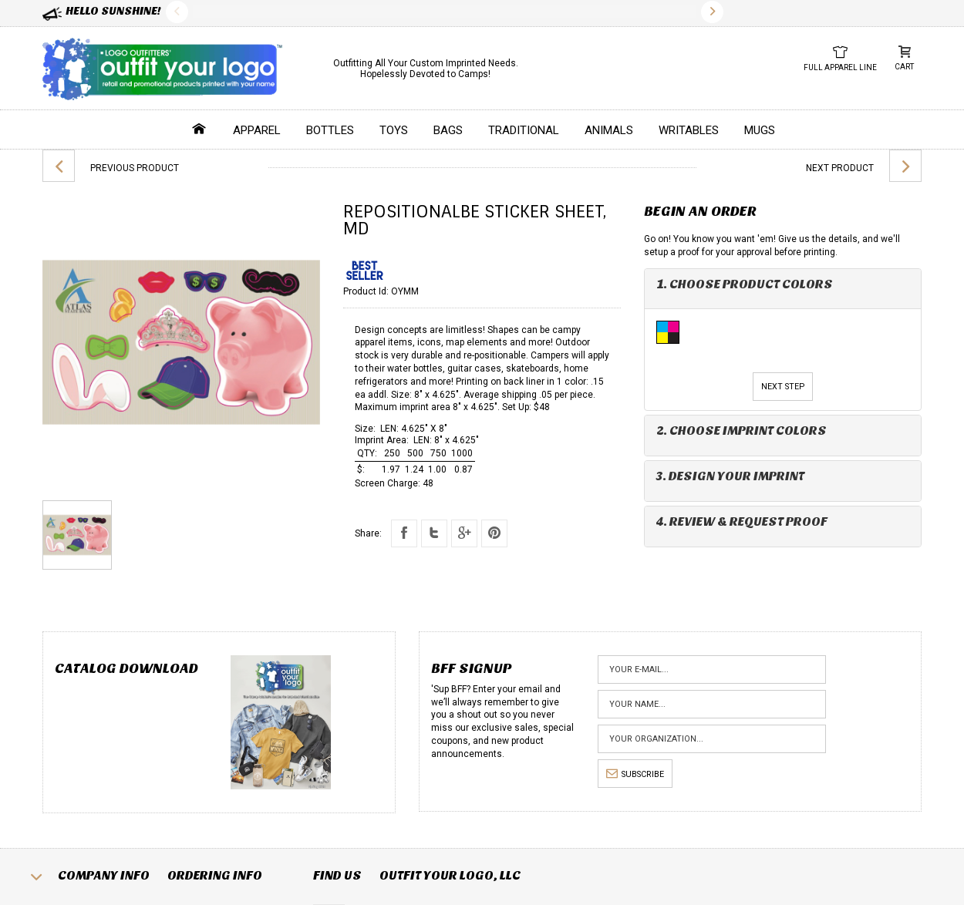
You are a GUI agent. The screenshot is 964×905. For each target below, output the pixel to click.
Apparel (257, 130)
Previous (177, 12)
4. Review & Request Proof (741, 521)
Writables (689, 130)
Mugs (759, 130)
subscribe (635, 774)
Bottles (330, 130)
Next (712, 12)
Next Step (782, 387)
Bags (448, 130)
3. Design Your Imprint (730, 476)
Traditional (523, 130)
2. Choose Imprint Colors (741, 430)
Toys (393, 130)
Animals (609, 130)
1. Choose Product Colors (744, 284)
